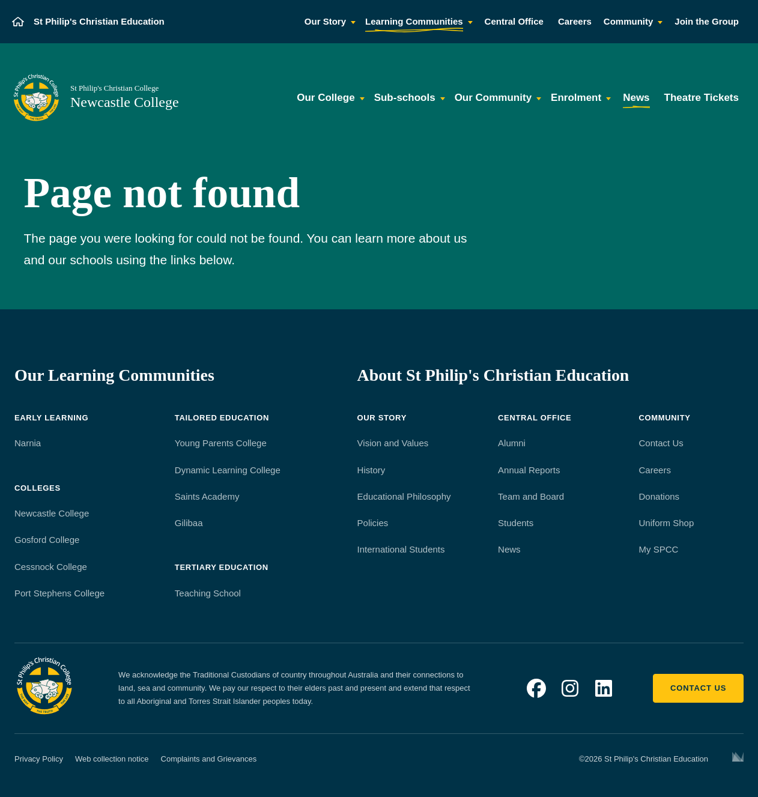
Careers (655, 470)
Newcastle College (51, 513)
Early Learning (51, 417)
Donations (659, 496)
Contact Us (661, 443)
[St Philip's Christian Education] (88, 21)
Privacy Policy (38, 758)
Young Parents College (221, 443)
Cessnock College (50, 567)
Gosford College (46, 540)
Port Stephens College (59, 593)
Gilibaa (189, 523)
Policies (373, 523)
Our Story (382, 417)
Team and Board (531, 496)
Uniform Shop (666, 523)
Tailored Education (222, 417)
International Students (401, 549)
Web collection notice (112, 758)
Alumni (512, 443)
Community (665, 417)
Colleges (37, 487)
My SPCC (659, 549)
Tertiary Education (221, 567)
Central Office (534, 417)
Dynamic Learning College (227, 470)
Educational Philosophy (404, 496)
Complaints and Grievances (209, 758)
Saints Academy (207, 496)
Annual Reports (529, 470)
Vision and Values (393, 443)
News (509, 549)
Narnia (27, 443)
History (371, 470)
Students (515, 523)
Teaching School (208, 593)
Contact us (698, 687)
